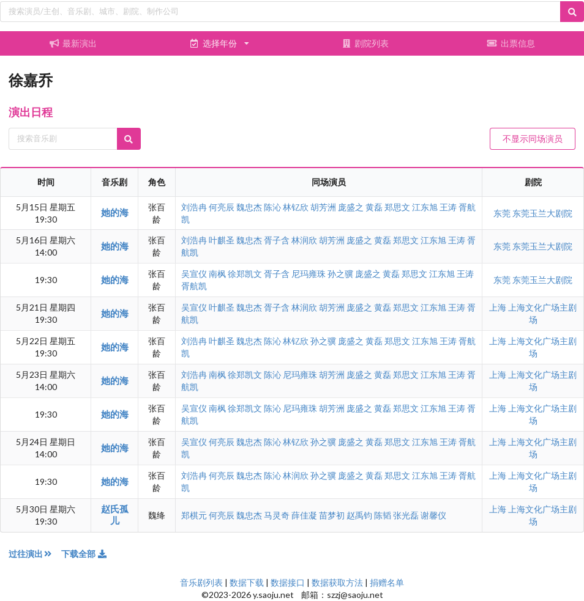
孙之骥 (340, 273)
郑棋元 (194, 515)
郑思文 (397, 207)
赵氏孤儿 (115, 514)
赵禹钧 (359, 515)
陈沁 (272, 207)
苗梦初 (332, 515)
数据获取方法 (337, 582)
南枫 (217, 273)
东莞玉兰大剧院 (542, 213)
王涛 (448, 207)
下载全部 (84, 553)
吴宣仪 (194, 273)
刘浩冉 (194, 207)
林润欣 (304, 240)
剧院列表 (365, 43)
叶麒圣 (221, 240)
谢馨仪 (433, 515)
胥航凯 (194, 286)
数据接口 (288, 582)
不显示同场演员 (533, 138)
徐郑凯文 (245, 273)
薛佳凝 (304, 515)
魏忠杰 (249, 207)
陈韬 (382, 515)
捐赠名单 (387, 582)
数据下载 (247, 582)
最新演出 (73, 43)
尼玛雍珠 (308, 273)
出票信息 (511, 43)
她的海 (115, 212)
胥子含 (277, 240)
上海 (498, 307)
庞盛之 (351, 207)
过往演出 (35, 553)
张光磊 (406, 515)
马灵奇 (277, 515)
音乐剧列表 (201, 582)
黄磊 (374, 207)
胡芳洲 (323, 207)
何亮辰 (221, 207)
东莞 (502, 213)
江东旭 (425, 207)
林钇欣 (296, 207)
